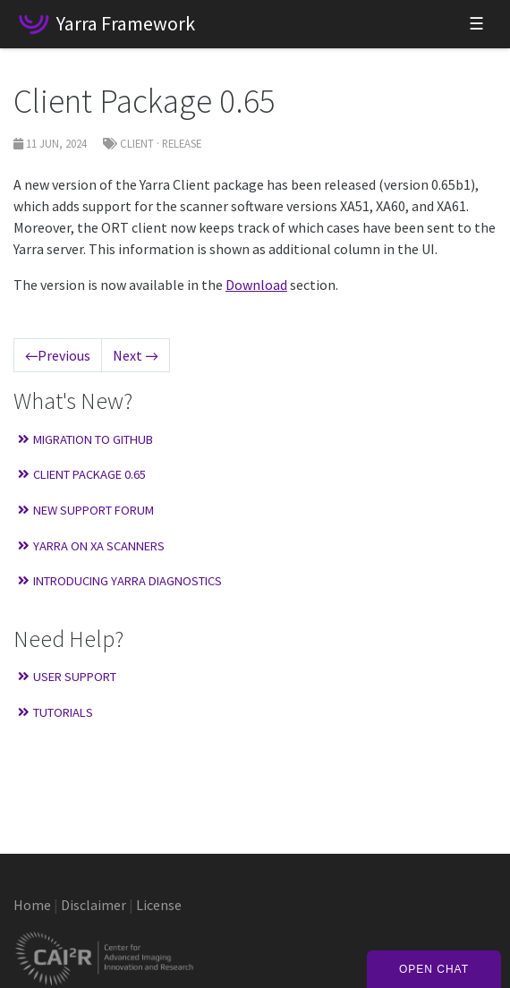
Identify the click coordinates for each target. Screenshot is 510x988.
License (159, 905)
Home (32, 905)
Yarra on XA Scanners (91, 546)
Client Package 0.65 (82, 474)
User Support (67, 677)
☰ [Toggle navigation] (476, 23)
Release (181, 143)
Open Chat (434, 969)
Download (256, 285)
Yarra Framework (125, 23)
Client (137, 143)
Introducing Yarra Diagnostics (120, 581)
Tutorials (55, 712)
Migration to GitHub (85, 439)
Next (135, 355)
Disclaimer (93, 905)
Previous (57, 355)
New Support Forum (86, 510)
